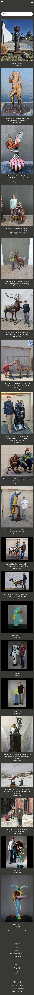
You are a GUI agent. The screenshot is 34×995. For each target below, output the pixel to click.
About (17, 950)
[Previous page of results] (9, 930)
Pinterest (17, 974)
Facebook (17, 968)
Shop (17, 947)
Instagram (17, 971)
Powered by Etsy (17, 991)
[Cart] (32, 2)
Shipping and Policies (17, 953)
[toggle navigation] (2, 2)
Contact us (17, 956)
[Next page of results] (25, 930)
